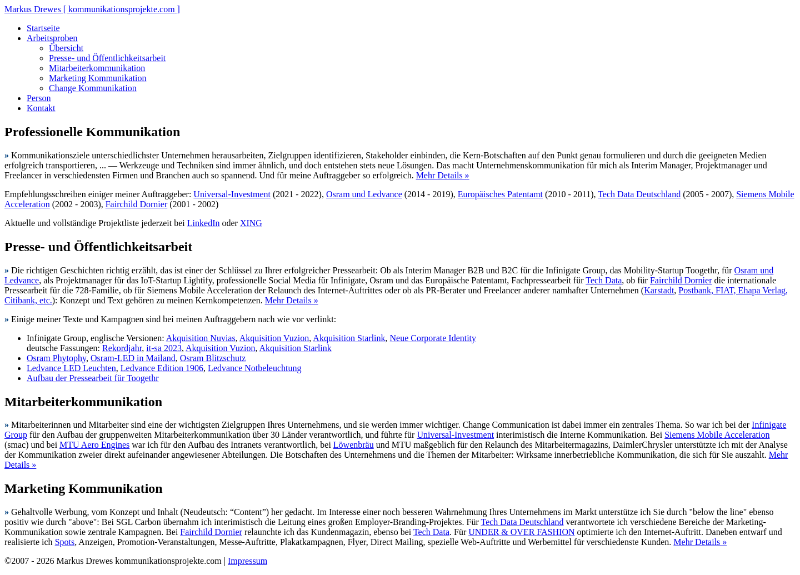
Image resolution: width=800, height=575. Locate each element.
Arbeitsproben (52, 38)
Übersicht (66, 48)
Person (39, 98)
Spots (65, 542)
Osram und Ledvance (364, 194)
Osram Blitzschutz (213, 358)
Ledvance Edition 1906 (162, 368)
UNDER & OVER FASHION (521, 532)
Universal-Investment (232, 194)
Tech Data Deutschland (639, 194)
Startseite (43, 28)
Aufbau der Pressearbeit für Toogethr (93, 378)
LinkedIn (203, 223)
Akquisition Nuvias (201, 338)
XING (251, 223)
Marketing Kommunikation (98, 78)
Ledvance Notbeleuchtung (254, 368)
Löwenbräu (353, 444)
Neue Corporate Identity (433, 338)
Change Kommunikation (93, 88)
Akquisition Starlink (349, 338)
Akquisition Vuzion (274, 338)
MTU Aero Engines (94, 444)
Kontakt (41, 108)
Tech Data (604, 280)
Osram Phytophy (56, 358)
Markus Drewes (92, 9)
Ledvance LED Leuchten (71, 368)
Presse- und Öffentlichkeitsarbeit (107, 58)
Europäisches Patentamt (500, 194)
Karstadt (659, 290)
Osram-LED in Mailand (133, 358)
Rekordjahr (122, 348)
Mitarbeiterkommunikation (97, 68)
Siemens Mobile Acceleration (716, 434)
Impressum (247, 561)
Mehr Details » (442, 175)
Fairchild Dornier (137, 204)
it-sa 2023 (164, 348)
